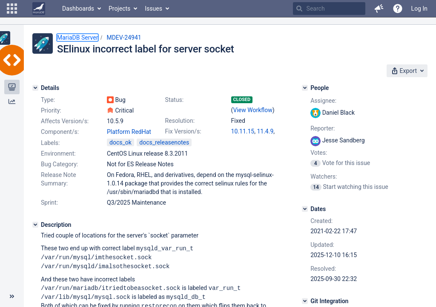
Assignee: (323, 100)
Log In (419, 8)
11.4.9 (265, 131)
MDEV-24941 (123, 37)
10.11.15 (243, 131)
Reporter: (322, 128)
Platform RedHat (129, 131)
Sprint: (49, 202)
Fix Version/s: (183, 131)
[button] (12, 8)
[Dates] (305, 209)
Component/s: (60, 131)
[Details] (35, 88)
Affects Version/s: (65, 121)
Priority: (51, 110)
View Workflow (252, 110)
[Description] (35, 225)
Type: (48, 99)
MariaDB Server (77, 37)
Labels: (50, 142)
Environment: (58, 153)
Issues (153, 8)
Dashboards (78, 8)
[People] (305, 88)
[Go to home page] (38, 8)
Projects (119, 8)
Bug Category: (59, 164)
